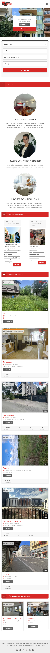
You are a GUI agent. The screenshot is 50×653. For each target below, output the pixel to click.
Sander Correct (17, 645)
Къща (5, 314)
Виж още (24, 29)
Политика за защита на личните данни (26, 643)
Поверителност (43, 643)
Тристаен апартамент (12, 619)
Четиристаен (8, 415)
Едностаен (7, 362)
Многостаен (33, 619)
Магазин (6, 574)
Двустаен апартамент (12, 521)
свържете (35, 207)
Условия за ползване (8, 643)
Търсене (25, 70)
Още (16, 264)
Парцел (6, 468)
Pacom (43, 645)
